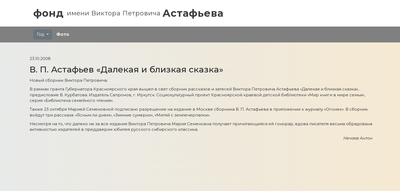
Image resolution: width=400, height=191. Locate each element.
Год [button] (41, 34)
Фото (62, 34)
